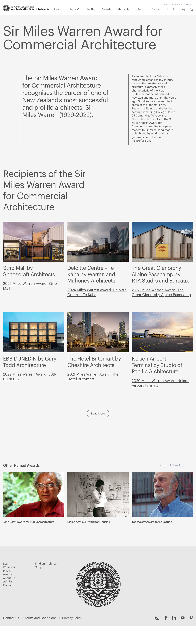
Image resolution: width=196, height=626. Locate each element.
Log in (171, 9)
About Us (123, 9)
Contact (156, 9)
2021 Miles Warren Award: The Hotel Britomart (93, 376)
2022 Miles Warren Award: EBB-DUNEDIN (29, 376)
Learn (58, 9)
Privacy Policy (72, 618)
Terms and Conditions (40, 618)
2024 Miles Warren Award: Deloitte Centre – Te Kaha (97, 292)
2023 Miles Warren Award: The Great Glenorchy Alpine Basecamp (161, 292)
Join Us (140, 9)
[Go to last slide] (162, 465)
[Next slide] (190, 465)
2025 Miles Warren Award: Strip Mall (30, 285)
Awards (106, 9)
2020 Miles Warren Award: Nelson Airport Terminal (160, 383)
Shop (188, 4)
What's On (74, 9)
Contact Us (11, 618)
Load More (98, 413)
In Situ (91, 9)
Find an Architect (173, 4)
